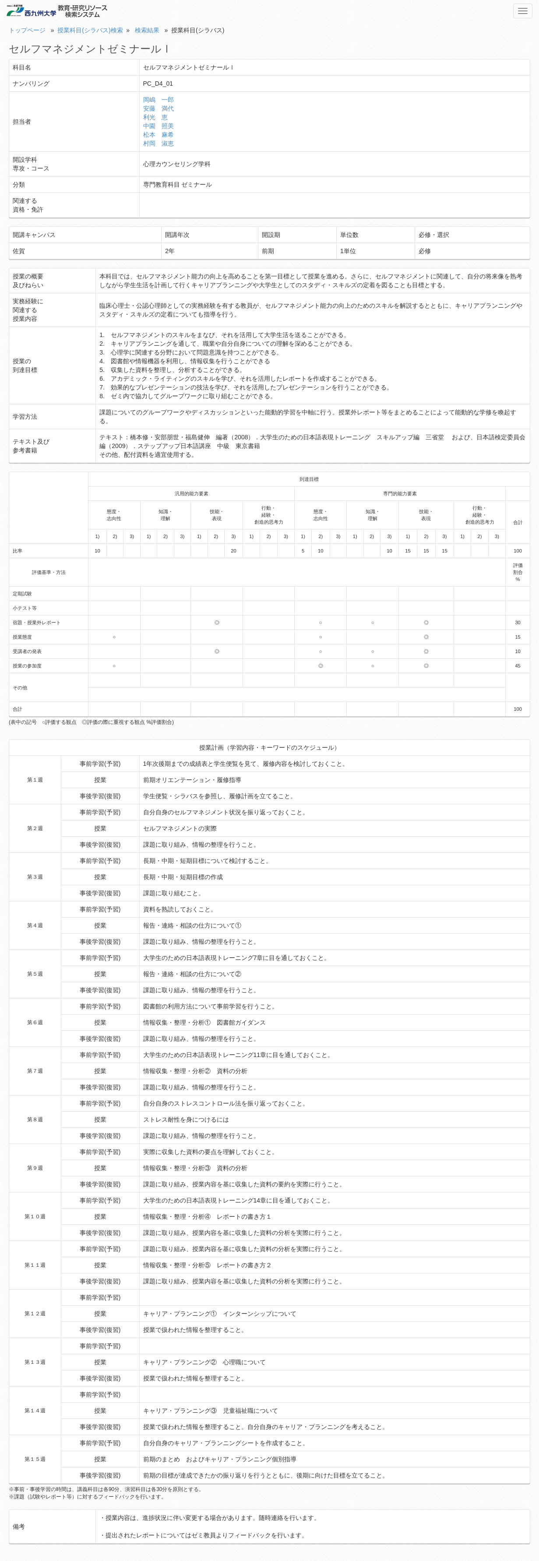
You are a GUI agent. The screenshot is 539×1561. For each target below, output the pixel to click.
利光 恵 (155, 117)
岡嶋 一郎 (158, 99)
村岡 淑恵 (158, 143)
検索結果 (147, 30)
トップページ (27, 30)
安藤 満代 (158, 108)
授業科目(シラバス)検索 (90, 30)
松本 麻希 (158, 134)
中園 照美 (158, 125)
